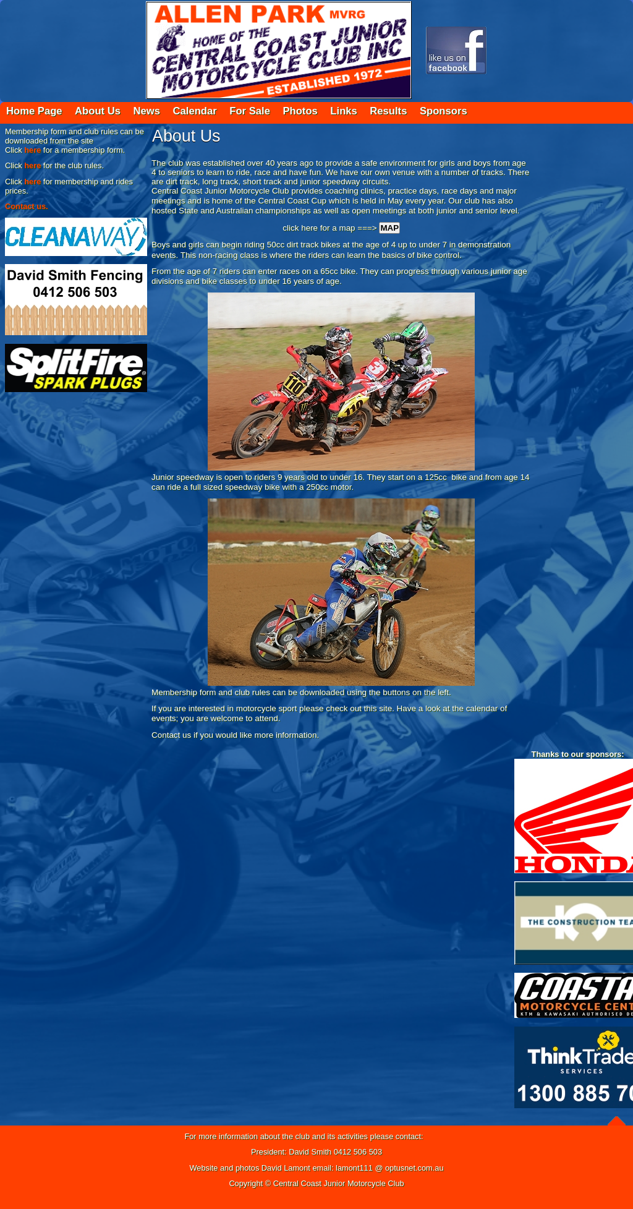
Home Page (34, 111)
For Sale (249, 111)
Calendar (195, 111)
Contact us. (26, 206)
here (32, 150)
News (147, 111)
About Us (98, 111)
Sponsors (443, 111)
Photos (300, 111)
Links (343, 111)
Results (388, 111)
